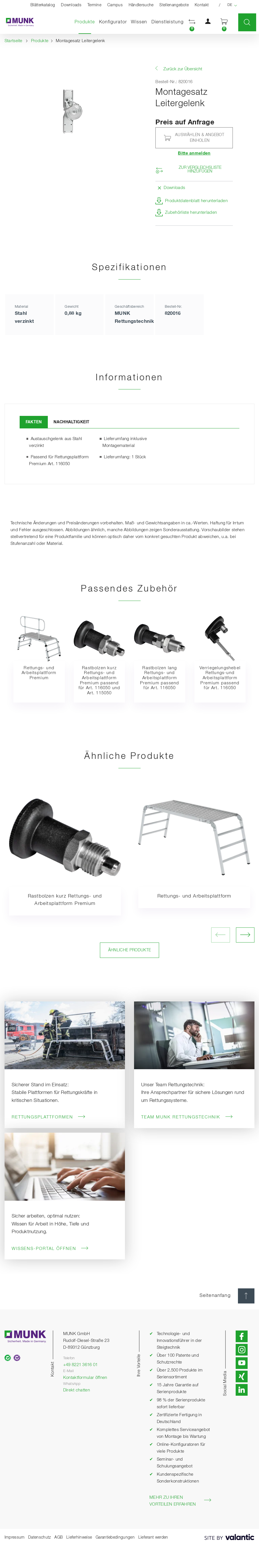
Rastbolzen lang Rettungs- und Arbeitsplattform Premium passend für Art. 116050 (159, 678)
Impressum (15, 1537)
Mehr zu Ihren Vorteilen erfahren (180, 1501)
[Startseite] (17, 22)
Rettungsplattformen (49, 1117)
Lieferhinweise (79, 1537)
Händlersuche (141, 5)
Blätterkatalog (42, 5)
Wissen (139, 22)
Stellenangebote (174, 5)
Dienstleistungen (170, 22)
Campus (115, 5)
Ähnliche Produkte (129, 950)
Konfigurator (113, 22)
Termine (94, 5)
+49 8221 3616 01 (80, 1365)
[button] (192, 22)
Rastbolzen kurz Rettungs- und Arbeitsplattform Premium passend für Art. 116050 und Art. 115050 (99, 680)
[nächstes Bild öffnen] (245, 935)
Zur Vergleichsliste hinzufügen (200, 170)
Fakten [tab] (34, 422)
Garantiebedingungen (115, 1537)
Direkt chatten (76, 1390)
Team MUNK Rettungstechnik (187, 1117)
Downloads (71, 5)
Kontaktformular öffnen (85, 1378)
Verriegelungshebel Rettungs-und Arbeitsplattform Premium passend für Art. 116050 (220, 678)
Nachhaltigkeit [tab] (71, 422)
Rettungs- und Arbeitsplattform (194, 896)
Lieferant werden (153, 1537)
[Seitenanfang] (246, 1295)
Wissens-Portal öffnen (50, 1248)
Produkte (86, 21)
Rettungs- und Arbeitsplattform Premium (39, 673)
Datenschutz (39, 1537)
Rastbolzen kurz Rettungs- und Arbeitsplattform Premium (65, 900)
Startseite (13, 41)
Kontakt (202, 5)
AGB (58, 1537)
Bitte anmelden (194, 153)
